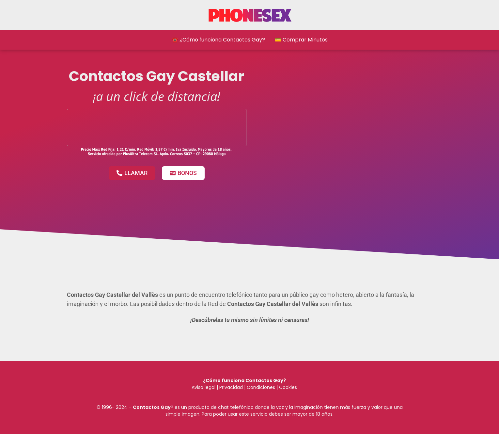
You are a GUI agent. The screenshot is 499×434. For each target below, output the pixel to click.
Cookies (288, 387)
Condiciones (260, 387)
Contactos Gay (152, 407)
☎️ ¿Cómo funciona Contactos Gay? (218, 39)
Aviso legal (203, 387)
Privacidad (231, 387)
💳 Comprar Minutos (301, 39)
